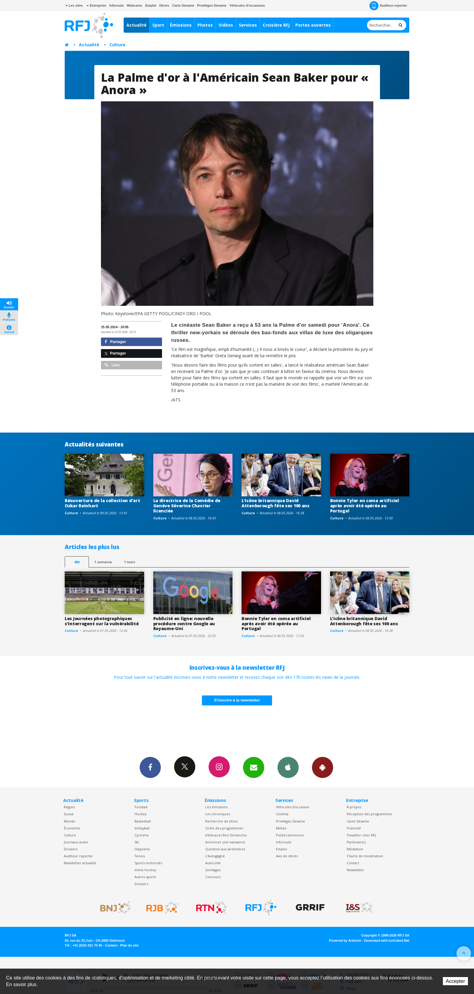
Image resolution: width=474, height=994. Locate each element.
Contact (353, 863)
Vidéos (226, 25)
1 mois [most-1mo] (129, 562)
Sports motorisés (148, 863)
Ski (137, 842)
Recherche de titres (221, 821)
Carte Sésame (183, 5)
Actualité (136, 25)
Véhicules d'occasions (247, 5)
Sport (158, 25)
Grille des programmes (224, 828)
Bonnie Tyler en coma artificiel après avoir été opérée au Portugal (364, 506)
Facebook (150, 767)
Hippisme (142, 849)
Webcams (134, 5)
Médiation (355, 849)
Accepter (455, 981)
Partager (115, 341)
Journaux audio (76, 842)
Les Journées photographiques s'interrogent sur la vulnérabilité (101, 621)
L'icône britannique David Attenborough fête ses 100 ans (276, 503)
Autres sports (145, 877)
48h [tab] (77, 562)
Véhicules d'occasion (292, 807)
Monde (69, 821)
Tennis (140, 856)
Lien (112, 365)
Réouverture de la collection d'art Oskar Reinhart (102, 503)
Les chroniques (217, 814)
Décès (164, 5)
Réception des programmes (369, 814)
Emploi (150, 5)
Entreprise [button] (96, 5)
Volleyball (142, 828)
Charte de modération (365, 856)
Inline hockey (145, 870)
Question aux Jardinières (225, 849)
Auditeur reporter (78, 856)
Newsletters (253, 767)
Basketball (143, 821)
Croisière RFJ (276, 25)
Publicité (354, 828)
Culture (117, 44)
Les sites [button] (74, 5)
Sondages (213, 870)
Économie (72, 828)
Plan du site (129, 945)
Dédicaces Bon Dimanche (226, 835)
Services (248, 25)
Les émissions (216, 807)
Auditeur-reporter (388, 5)
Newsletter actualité (80, 863)
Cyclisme (142, 835)
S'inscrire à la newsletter (237, 700)
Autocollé (213, 863)
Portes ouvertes (313, 25)
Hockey (140, 814)
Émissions (181, 25)
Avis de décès (287, 856)
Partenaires (356, 842)
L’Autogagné (215, 856)
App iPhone (288, 767)
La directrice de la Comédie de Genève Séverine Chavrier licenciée (187, 506)
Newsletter (355, 870)
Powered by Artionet (345, 940)
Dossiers (70, 849)
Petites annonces (290, 835)
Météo (281, 828)
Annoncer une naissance (225, 842)
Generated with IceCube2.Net (386, 940)
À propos (354, 807)
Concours (213, 877)
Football (141, 807)
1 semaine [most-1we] (103, 562)
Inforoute (116, 5)
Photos (205, 25)
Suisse (69, 814)
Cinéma (282, 814)
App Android (322, 767)
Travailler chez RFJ (361, 835)
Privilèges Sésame (211, 5)
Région (69, 807)
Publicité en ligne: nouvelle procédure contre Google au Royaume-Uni (184, 624)
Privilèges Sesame (290, 821)
